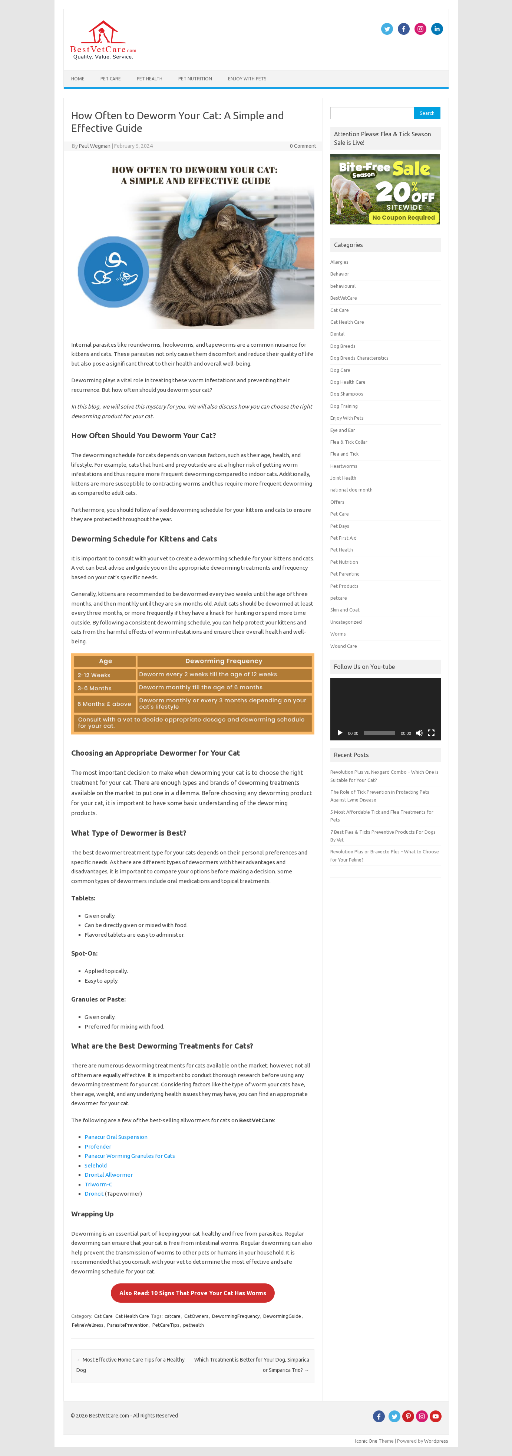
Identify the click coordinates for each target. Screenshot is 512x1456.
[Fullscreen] (431, 733)
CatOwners (196, 1316)
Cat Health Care (132, 1316)
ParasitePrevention (128, 1324)
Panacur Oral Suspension (116, 1137)
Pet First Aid (343, 537)
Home (78, 78)
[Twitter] (394, 1420)
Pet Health (149, 78)
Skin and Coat (345, 609)
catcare (173, 1316)
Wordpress (436, 1440)
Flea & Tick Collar (348, 441)
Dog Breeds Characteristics (359, 357)
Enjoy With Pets (247, 78)
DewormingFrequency (236, 1316)
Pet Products (344, 586)
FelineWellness (87, 1324)
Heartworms (343, 466)
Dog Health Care (348, 381)
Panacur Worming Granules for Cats (130, 1156)
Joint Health (343, 477)
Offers (337, 501)
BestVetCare (343, 297)
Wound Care (343, 646)
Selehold (96, 1165)
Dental (337, 333)
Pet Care (110, 78)
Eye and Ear (342, 430)
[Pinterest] (408, 1420)
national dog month (351, 489)
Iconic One (366, 1440)
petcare (338, 597)
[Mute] (419, 733)
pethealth (193, 1324)
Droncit (94, 1193)
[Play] (340, 733)
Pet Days (339, 526)
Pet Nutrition (195, 78)
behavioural (343, 286)
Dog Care (340, 370)
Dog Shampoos (346, 393)
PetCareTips (165, 1324)
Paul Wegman (94, 146)
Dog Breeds (343, 346)
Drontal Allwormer (109, 1175)
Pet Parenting (345, 573)
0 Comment (303, 146)
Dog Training (344, 406)
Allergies (339, 261)
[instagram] (422, 1420)
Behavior (339, 273)
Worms (338, 633)
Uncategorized (346, 621)
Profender (98, 1146)
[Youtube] (436, 1420)
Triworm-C (98, 1184)
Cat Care (103, 1316)
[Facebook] (379, 1420)
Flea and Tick (344, 453)
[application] (385, 709)
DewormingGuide (282, 1316)
